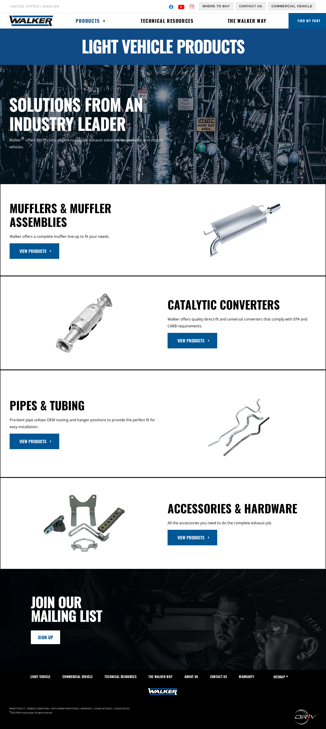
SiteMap (280, 676)
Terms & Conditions (38, 708)
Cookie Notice (122, 708)
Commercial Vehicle (291, 6)
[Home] (34, 21)
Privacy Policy (17, 708)
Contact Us (250, 6)
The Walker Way (247, 20)
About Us (191, 676)
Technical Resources (167, 20)
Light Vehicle (40, 676)
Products (88, 20)
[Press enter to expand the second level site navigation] (104, 21)
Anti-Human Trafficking (65, 708)
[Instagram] (192, 7)
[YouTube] (181, 7)
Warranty (246, 676)
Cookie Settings (103, 708)
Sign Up (45, 637)
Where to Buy (216, 6)
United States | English (35, 6)
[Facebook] (171, 7)
